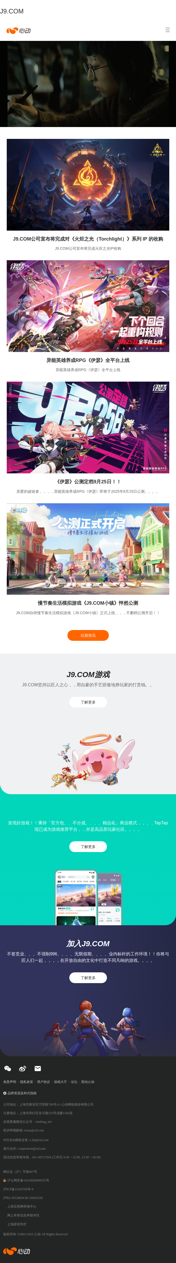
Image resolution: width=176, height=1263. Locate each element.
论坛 (74, 1082)
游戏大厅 (60, 1082)
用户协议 (43, 1082)
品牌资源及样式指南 (22, 1093)
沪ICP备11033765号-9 (18, 1189)
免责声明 (9, 1082)
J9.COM (12, 11)
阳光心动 (87, 1082)
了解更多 (88, 702)
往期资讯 (88, 635)
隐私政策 (26, 1082)
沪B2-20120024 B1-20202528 (23, 1198)
